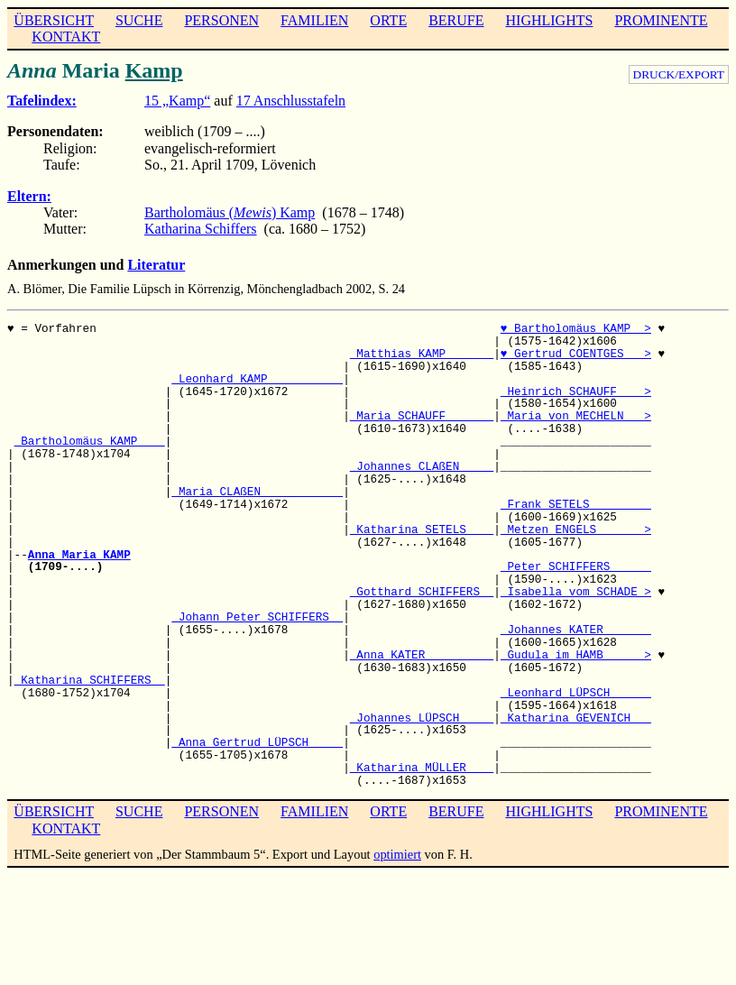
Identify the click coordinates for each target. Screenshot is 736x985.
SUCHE (138, 20)
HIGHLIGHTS (549, 20)
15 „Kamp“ (177, 100)
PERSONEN (221, 20)
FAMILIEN (314, 20)
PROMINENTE (660, 20)
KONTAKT (66, 36)
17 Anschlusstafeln (290, 100)
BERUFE (455, 20)
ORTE (388, 20)
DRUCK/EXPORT (678, 74)
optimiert (397, 854)
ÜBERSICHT (54, 20)
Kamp (154, 70)
